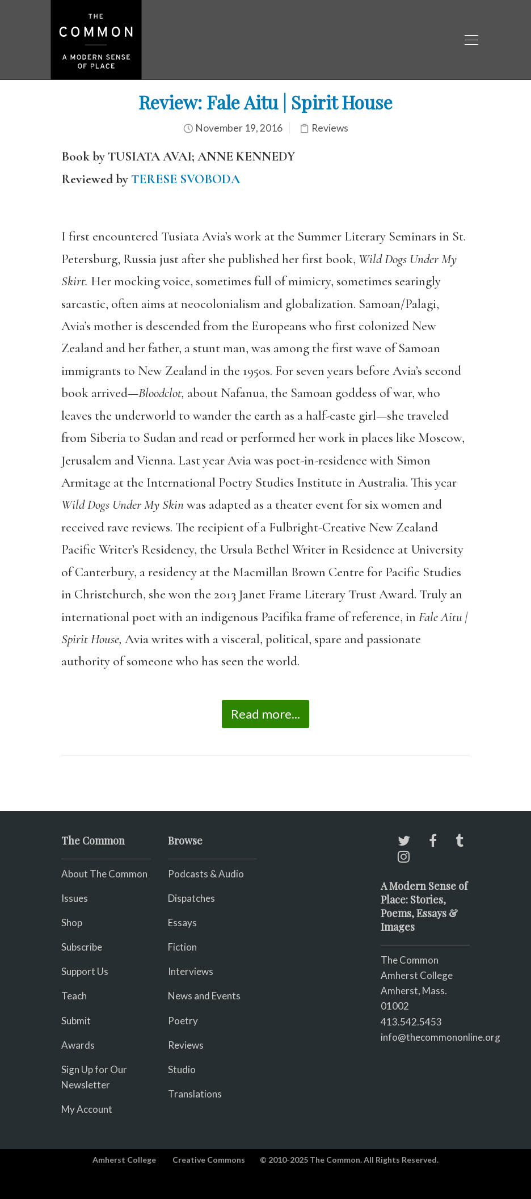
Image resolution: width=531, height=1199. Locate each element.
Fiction (182, 947)
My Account (86, 1109)
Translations (195, 1094)
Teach (74, 996)
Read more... (265, 713)
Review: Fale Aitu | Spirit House (265, 102)
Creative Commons (208, 1159)
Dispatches (191, 898)
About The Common (104, 874)
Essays (182, 922)
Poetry (183, 1021)
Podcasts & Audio (206, 874)
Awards (78, 1045)
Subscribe (81, 947)
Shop (71, 922)
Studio (182, 1069)
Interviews (190, 971)
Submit (76, 1021)
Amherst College (124, 1159)
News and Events (204, 996)
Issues (74, 898)
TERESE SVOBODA (185, 179)
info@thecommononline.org (440, 1037)
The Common (410, 960)
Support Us (84, 971)
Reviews (329, 128)
